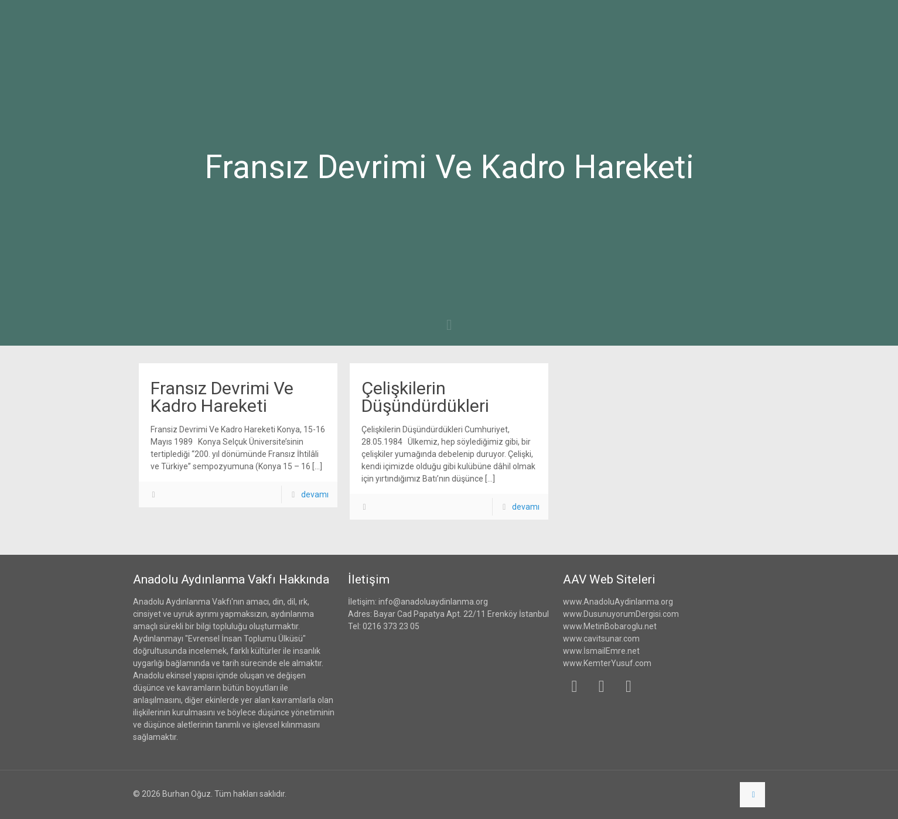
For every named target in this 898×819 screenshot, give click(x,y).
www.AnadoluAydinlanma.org (618, 601)
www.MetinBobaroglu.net (610, 626)
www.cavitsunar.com (601, 638)
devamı (315, 494)
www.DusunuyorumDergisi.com (621, 614)
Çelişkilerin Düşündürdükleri (425, 397)
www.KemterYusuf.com (607, 663)
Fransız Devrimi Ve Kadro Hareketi (222, 397)
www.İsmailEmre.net (601, 651)
